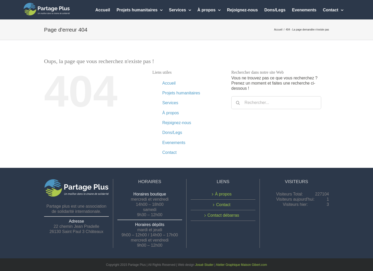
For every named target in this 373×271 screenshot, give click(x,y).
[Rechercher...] (276, 102)
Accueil (169, 83)
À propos (170, 113)
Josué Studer (204, 265)
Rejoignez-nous (176, 123)
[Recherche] (237, 102)
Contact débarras (223, 215)
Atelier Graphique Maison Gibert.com (241, 265)
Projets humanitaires (181, 93)
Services (170, 103)
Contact (169, 152)
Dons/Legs (172, 132)
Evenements (173, 142)
